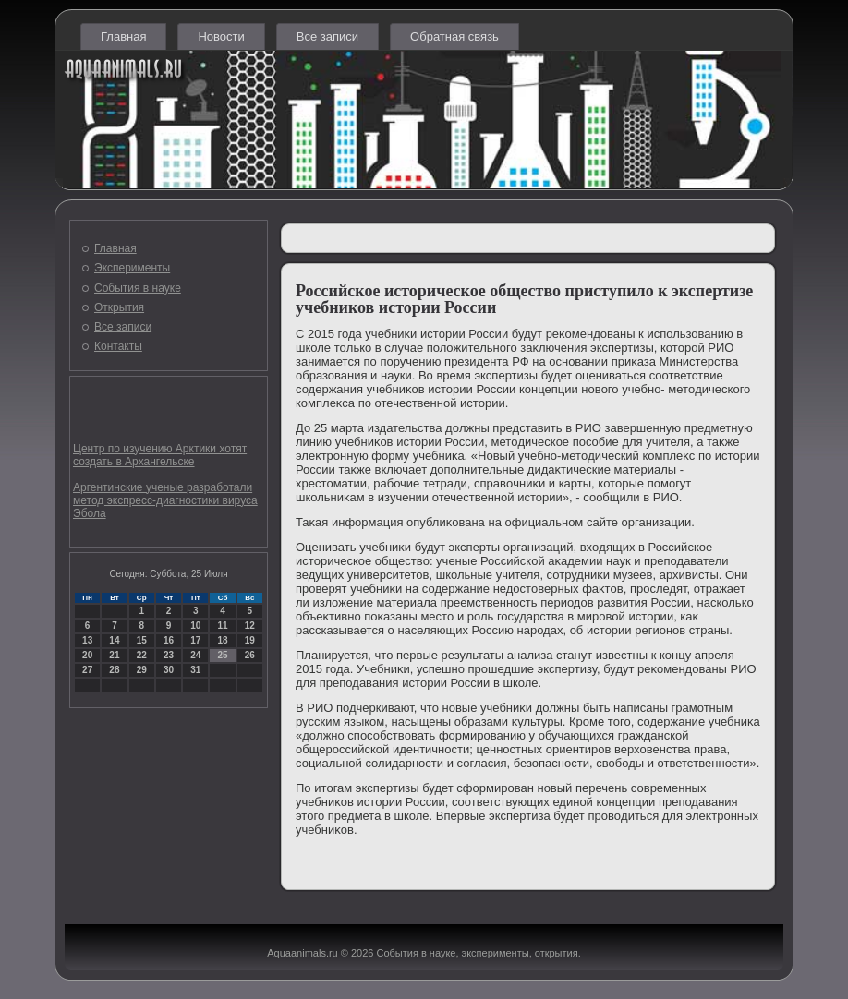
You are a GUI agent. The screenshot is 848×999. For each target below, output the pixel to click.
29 (142, 670)
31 (195, 670)
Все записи (327, 36)
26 (250, 655)
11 (222, 625)
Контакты (118, 346)
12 (250, 625)
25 (222, 655)
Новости (221, 36)
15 (142, 640)
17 (195, 640)
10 (195, 625)
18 (222, 640)
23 (169, 655)
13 (87, 640)
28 (114, 670)
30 (169, 670)
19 (250, 640)
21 (114, 655)
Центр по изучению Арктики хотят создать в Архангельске (160, 455)
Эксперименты (132, 267)
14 (114, 640)
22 (142, 655)
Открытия (119, 307)
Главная (123, 36)
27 (87, 670)
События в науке (137, 288)
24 (195, 655)
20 (87, 655)
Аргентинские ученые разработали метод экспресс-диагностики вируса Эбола (165, 500)
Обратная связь (454, 36)
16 (169, 640)
